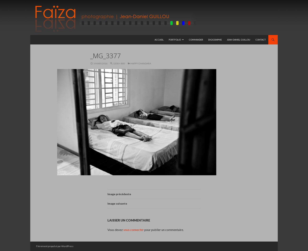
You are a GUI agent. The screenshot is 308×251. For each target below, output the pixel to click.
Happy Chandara (140, 63)
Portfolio (175, 39)
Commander (196, 39)
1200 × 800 (119, 63)
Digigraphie (215, 39)
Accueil (159, 39)
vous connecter (133, 230)
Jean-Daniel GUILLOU (238, 39)
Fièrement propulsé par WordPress (54, 246)
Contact (260, 39)
